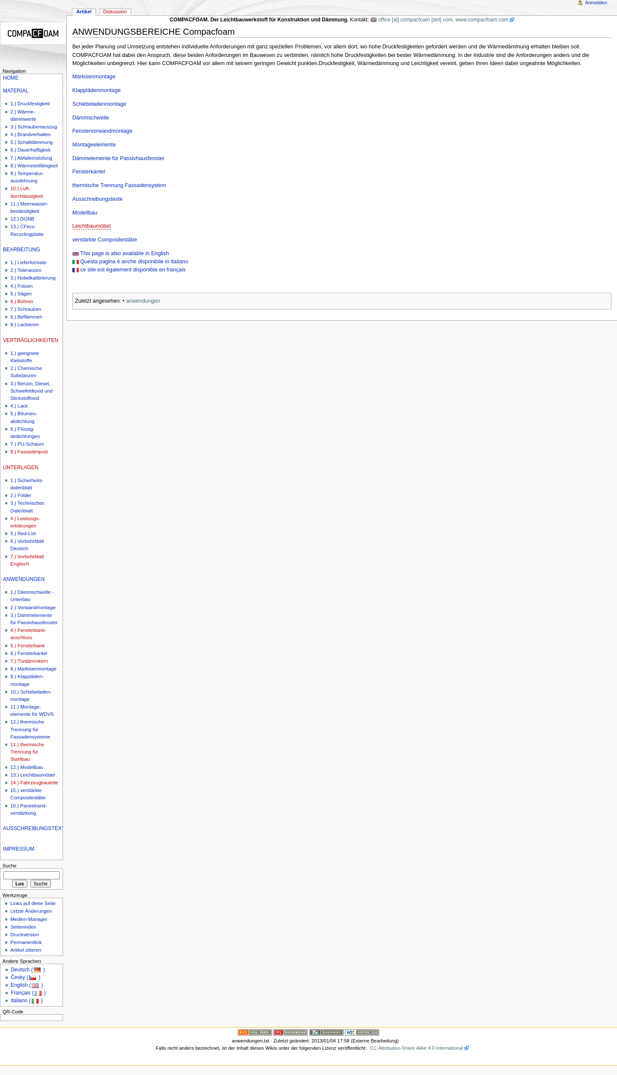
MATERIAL (15, 91)
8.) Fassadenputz (29, 451)
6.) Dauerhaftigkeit (30, 149)
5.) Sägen (21, 293)
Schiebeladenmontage (99, 104)
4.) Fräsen (21, 286)
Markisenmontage (94, 77)
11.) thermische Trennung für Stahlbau (27, 752)
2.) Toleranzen (25, 270)
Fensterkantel (88, 172)
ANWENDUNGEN (24, 579)
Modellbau (85, 213)
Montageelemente (94, 145)
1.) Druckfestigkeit (30, 103)
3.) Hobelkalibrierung (33, 277)
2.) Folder (20, 495)
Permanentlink (26, 942)
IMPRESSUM (18, 849)
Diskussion (115, 11)
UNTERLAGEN (20, 467)
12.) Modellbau (26, 767)
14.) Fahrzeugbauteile (34, 782)
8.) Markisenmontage (33, 668)
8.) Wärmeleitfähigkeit (34, 165)
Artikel (84, 11)
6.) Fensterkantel (28, 653)
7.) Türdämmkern (29, 661)
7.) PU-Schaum (27, 444)
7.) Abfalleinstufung (31, 158)
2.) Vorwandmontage (33, 607)
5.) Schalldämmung (31, 142)
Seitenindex (23, 926)
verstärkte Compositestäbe (104, 240)
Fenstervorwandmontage (102, 131)
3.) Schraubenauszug (33, 126)
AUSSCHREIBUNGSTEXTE (35, 828)
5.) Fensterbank (27, 645)
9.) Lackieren (24, 324)
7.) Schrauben (25, 309)
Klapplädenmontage (96, 90)
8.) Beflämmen (26, 316)
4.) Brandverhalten (30, 134)
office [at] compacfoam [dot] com (415, 20)
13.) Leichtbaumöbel (32, 774)
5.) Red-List (23, 533)
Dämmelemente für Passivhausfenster (118, 158)
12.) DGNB (22, 218)
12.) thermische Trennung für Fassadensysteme (30, 729)
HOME (10, 78)
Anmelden (596, 2)
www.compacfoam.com (482, 20)
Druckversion (24, 934)
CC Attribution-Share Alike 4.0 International (416, 1048)
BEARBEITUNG (21, 250)
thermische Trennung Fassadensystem (119, 185)
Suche (10, 865)
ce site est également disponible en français (132, 270)
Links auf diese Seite (33, 903)
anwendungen (143, 301)
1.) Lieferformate (28, 262)
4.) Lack (19, 405)
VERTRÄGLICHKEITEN (30, 340)
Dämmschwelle (90, 118)
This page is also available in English (124, 253)
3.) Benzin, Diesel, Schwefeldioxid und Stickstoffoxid (31, 391)
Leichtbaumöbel (91, 226)
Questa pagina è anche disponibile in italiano (133, 262)
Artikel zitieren (25, 950)
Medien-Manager (29, 919)
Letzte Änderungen (31, 911)
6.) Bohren (21, 301)
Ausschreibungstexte (97, 199)
